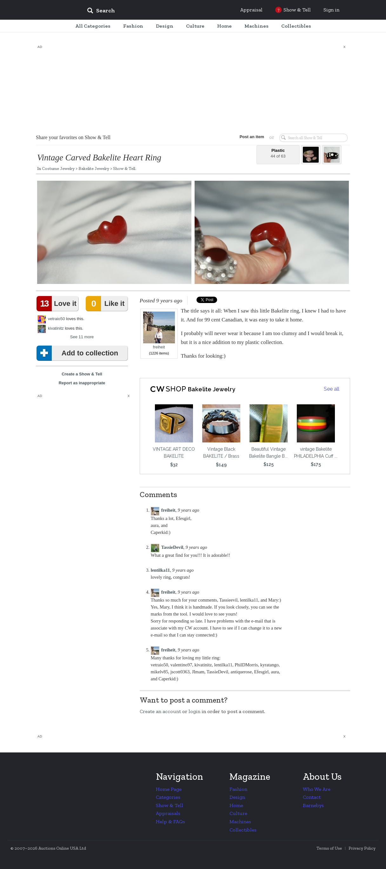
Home (236, 805)
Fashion (238, 789)
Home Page (169, 789)
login (194, 711)
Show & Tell (124, 168)
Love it (58, 303)
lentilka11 (160, 570)
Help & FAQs (170, 821)
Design (237, 797)
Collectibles (243, 830)
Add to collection (78, 353)
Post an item (251, 136)
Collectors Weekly (44, 10)
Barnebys (313, 805)
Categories (168, 797)
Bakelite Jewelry (93, 168)
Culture (238, 813)
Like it (106, 303)
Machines (240, 821)
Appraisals (168, 813)
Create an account (160, 711)
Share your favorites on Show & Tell (73, 137)
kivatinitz (56, 328)
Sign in (331, 10)
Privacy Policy (362, 848)
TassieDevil (172, 547)
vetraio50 (56, 318)
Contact (312, 797)
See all (331, 389)
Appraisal (251, 10)
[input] (146, 11)
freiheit (159, 330)
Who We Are (316, 789)
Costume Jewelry (58, 168)
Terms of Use (329, 848)
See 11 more (82, 336)
